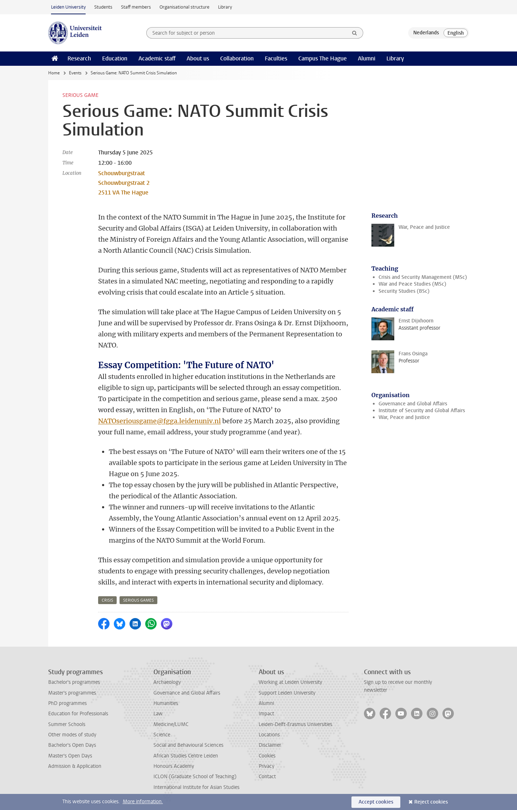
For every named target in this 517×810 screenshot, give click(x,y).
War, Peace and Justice (404, 417)
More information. (143, 801)
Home (54, 73)
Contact (267, 776)
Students (103, 7)
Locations (269, 734)
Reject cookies (431, 802)
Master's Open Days (70, 755)
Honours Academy (173, 766)
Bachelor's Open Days (72, 745)
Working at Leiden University (290, 682)
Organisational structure (184, 7)
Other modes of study (72, 734)
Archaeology (167, 682)
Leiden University (68, 7)
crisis (107, 600)
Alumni (366, 58)
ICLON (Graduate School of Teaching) (195, 776)
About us (198, 58)
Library (225, 7)
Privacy (266, 766)
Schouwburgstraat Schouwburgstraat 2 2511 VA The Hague (123, 182)
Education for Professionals (78, 713)
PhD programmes (67, 703)
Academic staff (157, 58)
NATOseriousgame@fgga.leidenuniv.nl (159, 421)
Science (161, 734)
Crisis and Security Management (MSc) (423, 277)
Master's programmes (72, 693)
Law (158, 713)
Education (114, 58)
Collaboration (237, 58)
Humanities (165, 703)
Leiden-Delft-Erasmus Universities (295, 724)
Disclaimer (270, 745)
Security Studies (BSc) (404, 291)
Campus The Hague (322, 58)
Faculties (276, 58)
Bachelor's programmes (74, 682)
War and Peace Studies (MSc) (412, 284)
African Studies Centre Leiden (185, 755)
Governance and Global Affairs (413, 403)
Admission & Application (74, 766)
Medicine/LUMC (170, 724)
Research (79, 58)
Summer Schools (66, 724)
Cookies (267, 755)
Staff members (136, 7)
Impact (266, 713)
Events (75, 73)
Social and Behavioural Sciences (188, 745)
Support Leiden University (287, 693)
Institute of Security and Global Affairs (422, 410)
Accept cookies (376, 802)
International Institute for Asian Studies (196, 787)
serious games (138, 600)
